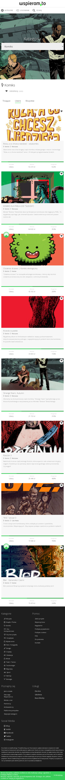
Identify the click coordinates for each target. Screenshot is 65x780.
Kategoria (32, 38)
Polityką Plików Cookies (9, 775)
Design (7, 648)
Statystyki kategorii (10, 714)
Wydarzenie (9, 641)
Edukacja (8, 655)
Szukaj (37, 10)
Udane (18, 100)
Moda (7, 659)
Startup (7, 676)
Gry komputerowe (9, 630)
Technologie (9, 665)
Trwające (6, 100)
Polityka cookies (40, 632)
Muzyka (8, 619)
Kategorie (7, 10)
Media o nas (8, 700)
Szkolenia (38, 695)
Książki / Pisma (10, 622)
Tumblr (7, 729)
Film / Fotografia (11, 645)
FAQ (36, 636)
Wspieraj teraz (40, 622)
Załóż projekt (39, 619)
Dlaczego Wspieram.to (8, 696)
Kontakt (37, 643)
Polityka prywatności (42, 629)
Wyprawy (8, 669)
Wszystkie (30, 100)
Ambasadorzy (9, 707)
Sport (7, 672)
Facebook (8, 733)
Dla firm (38, 691)
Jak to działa (8, 691)
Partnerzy (7, 704)
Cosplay (8, 652)
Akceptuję (58, 775)
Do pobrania (39, 639)
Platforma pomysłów (11, 710)
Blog (7, 726)
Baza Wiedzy (39, 698)
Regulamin (38, 626)
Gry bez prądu (10, 635)
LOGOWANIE (23, 10)
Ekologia (8, 679)
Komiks (7, 626)
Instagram (9, 740)
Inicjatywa (9, 638)
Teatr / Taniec (10, 662)
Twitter (7, 736)
